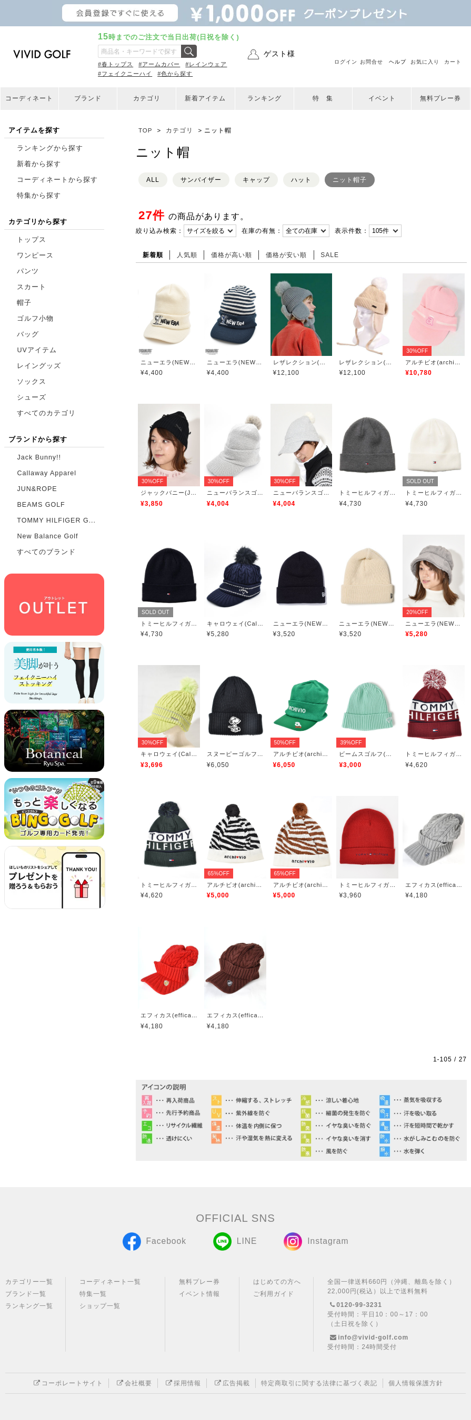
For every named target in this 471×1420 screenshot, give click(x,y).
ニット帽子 (350, 179)
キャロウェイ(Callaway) (235, 623)
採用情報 (182, 1383)
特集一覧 (93, 1294)
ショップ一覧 (100, 1306)
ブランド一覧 (25, 1294)
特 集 (323, 98)
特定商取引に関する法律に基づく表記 (319, 1383)
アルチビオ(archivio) (433, 362)
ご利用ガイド (273, 1294)
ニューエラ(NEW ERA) (169, 362)
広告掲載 (231, 1383)
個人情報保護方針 (415, 1383)
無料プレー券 (440, 98)
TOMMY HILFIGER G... (56, 520)
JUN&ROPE (37, 489)
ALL (152, 179)
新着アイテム (205, 98)
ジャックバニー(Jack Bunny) (169, 492)
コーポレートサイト (67, 1383)
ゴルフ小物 (35, 318)
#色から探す (175, 73)
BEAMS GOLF (41, 504)
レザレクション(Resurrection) (301, 362)
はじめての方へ (277, 1281)
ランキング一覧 (29, 1306)
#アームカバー (159, 64)
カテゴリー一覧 (29, 1281)
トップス (31, 239)
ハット (301, 179)
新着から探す (39, 164)
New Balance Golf (47, 536)
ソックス (31, 381)
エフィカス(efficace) (433, 885)
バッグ (28, 334)
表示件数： (352, 230)
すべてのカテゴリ (46, 413)
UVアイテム (36, 350)
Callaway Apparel (46, 473)
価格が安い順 (286, 255)
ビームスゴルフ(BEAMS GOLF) (367, 754)
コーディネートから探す (57, 179)
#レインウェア (206, 64)
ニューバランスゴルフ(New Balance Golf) (235, 492)
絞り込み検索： (160, 230)
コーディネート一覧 (110, 1281)
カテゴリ (147, 98)
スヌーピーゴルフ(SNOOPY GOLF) (235, 754)
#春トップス (115, 64)
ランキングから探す (50, 148)
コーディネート (29, 98)
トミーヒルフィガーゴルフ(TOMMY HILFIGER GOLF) (367, 492)
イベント (382, 98)
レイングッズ (39, 366)
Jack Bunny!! (39, 457)
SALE (329, 255)
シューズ (31, 397)
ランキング (264, 98)
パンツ (28, 271)
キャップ (256, 179)
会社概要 (133, 1383)
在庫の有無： (262, 230)
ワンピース (35, 255)
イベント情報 (199, 1294)
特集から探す (39, 195)
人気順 (187, 255)
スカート (31, 287)
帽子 (24, 303)
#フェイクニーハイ (125, 73)
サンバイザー (201, 179)
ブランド (88, 98)
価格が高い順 (231, 255)
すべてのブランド (46, 552)
